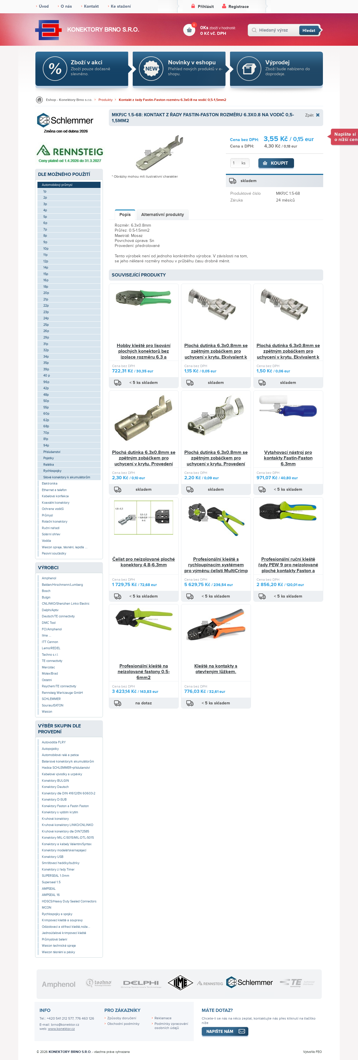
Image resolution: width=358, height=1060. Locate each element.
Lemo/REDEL (51, 648)
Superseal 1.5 (51, 882)
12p (45, 261)
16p (45, 280)
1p (44, 191)
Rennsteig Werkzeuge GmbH (62, 693)
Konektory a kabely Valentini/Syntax (66, 844)
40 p (46, 375)
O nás (66, 6)
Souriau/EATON (52, 705)
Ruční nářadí (50, 528)
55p (46, 407)
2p (45, 197)
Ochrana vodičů (53, 509)
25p (46, 325)
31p (45, 344)
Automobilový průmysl (57, 185)
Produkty (105, 100)
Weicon (47, 712)
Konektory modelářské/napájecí (64, 850)
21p (45, 299)
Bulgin (46, 597)
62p (46, 420)
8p (45, 236)
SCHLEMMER (51, 699)
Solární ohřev (51, 534)
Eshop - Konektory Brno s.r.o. (69, 100)
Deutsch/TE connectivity (58, 616)
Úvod (44, 6)
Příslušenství (51, 452)
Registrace (239, 6)
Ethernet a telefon (54, 490)
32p (46, 350)
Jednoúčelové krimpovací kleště (64, 933)
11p (45, 255)
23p (46, 312)
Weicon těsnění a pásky (58, 952)
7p (45, 229)
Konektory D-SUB (54, 799)
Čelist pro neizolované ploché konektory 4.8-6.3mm (143, 562)
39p (46, 369)
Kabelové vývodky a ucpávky (62, 774)
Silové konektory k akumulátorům (66, 477)
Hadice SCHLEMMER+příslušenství (66, 768)
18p (45, 287)
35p (46, 363)
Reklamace (163, 1018)
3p (45, 204)
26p (46, 331)
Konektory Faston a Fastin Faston (65, 806)
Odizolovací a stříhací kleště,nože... (66, 927)
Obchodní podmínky (123, 1024)
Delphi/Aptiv (50, 610)
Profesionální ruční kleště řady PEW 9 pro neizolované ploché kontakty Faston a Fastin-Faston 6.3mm (288, 568)
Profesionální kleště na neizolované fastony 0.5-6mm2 (144, 672)
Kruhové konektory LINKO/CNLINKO (67, 825)
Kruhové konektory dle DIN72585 (65, 831)
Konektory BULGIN (55, 781)
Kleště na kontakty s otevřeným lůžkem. (215, 669)
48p (46, 395)
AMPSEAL (49, 889)
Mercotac (48, 667)
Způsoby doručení (121, 1018)
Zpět (309, 115)
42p (46, 388)
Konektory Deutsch (55, 787)
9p (45, 242)
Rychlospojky (52, 471)
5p (45, 217)
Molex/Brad (50, 673)
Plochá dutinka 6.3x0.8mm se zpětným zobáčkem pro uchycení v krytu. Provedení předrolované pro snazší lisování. (143, 464)
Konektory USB (52, 857)
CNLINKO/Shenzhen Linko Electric (65, 604)
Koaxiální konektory (55, 503)
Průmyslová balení (54, 939)
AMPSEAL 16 (51, 895)
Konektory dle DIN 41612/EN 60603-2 (68, 793)
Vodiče (46, 541)
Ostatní (47, 680)
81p (45, 439)
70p (46, 433)
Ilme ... (46, 635)
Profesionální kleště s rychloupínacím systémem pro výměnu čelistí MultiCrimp (216, 565)
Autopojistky (50, 749)
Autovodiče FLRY (54, 742)
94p (46, 445)
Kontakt (91, 6)
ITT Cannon (50, 642)
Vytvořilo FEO (312, 1052)
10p (45, 249)
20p (46, 293)
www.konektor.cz (61, 1029)
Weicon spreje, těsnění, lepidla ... (65, 547)
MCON (46, 907)
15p (45, 274)
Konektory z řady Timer (58, 869)
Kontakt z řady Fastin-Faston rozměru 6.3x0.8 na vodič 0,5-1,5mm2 (172, 100)
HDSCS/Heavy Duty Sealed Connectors (69, 901)
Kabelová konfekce (55, 496)
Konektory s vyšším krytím (60, 812)
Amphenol (49, 578)
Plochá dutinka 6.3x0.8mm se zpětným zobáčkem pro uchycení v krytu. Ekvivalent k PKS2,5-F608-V (216, 354)
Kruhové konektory (55, 819)
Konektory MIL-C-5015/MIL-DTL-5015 (68, 838)
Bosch (46, 591)
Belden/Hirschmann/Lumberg (62, 585)
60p (46, 414)
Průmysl (47, 515)
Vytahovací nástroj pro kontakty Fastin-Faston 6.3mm (288, 458)
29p (46, 337)
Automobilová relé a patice (60, 755)
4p (45, 210)
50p (46, 401)
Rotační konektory (54, 522)
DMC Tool (48, 623)
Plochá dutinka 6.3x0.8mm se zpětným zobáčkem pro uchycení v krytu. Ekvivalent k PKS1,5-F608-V (288, 354)
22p (46, 305)
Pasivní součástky (54, 553)
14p (45, 267)
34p (46, 357)
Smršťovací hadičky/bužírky (60, 863)
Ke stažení (121, 6)
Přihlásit (206, 6)
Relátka (48, 465)
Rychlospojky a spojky (57, 914)
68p (46, 426)
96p (46, 382)
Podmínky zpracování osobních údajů (171, 1026)
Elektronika (50, 483)
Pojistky (48, 458)
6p (45, 223)
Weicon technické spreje (59, 946)
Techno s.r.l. (50, 655)
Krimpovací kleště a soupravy (62, 920)
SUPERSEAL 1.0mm (55, 876)
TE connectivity (52, 661)
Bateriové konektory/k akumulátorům (68, 761)
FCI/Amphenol (52, 629)
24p (46, 318)
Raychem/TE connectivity (59, 686)
